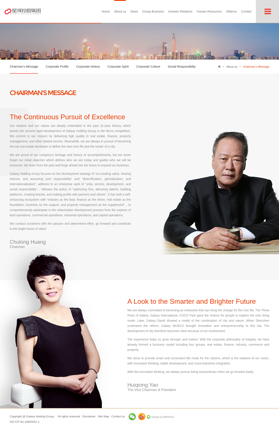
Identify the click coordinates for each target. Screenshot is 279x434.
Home (106, 11)
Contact (246, 11)
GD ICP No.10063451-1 (25, 421)
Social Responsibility (182, 66)
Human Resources (209, 11)
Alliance (231, 11)
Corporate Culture (148, 66)
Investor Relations (180, 11)
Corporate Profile (57, 66)
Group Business (153, 11)
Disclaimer (89, 416)
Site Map (103, 416)
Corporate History (88, 66)
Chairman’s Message (24, 69)
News (134, 11)
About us (120, 11)
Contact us (118, 416)
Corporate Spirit (118, 66)
